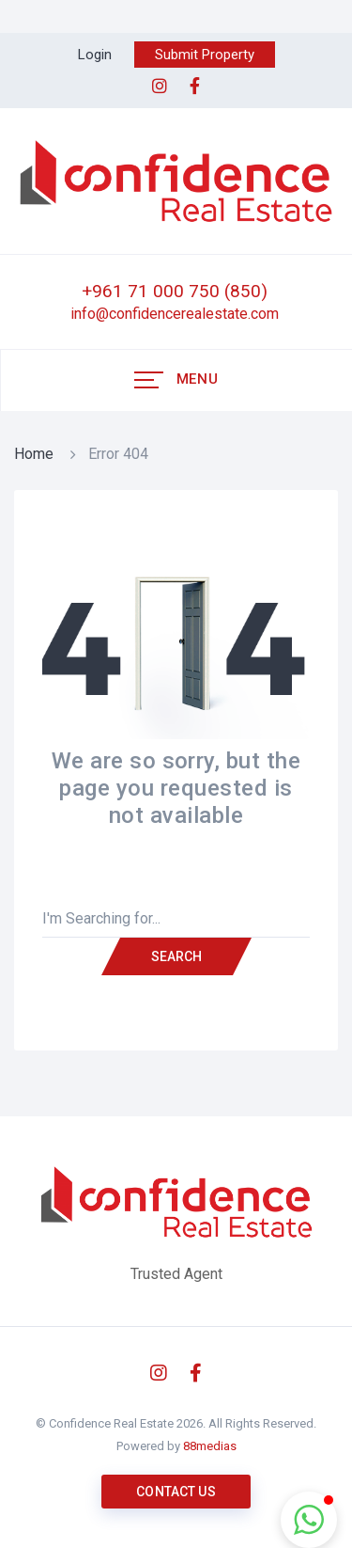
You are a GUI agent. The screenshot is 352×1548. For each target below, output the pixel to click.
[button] (309, 1520)
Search (176, 956)
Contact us (175, 1491)
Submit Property (204, 54)
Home (34, 454)
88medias (210, 1446)
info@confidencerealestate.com (174, 314)
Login (95, 54)
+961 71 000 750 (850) (175, 291)
